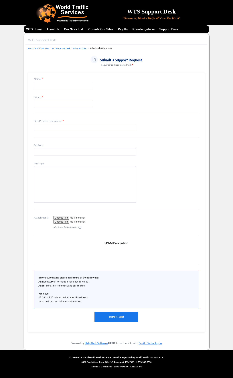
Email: (37, 97)
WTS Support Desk (42, 40)
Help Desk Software (96, 343)
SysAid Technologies (150, 343)
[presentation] (117, 252)
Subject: (38, 145)
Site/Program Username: (48, 120)
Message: (39, 163)
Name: (38, 78)
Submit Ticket (116, 317)
